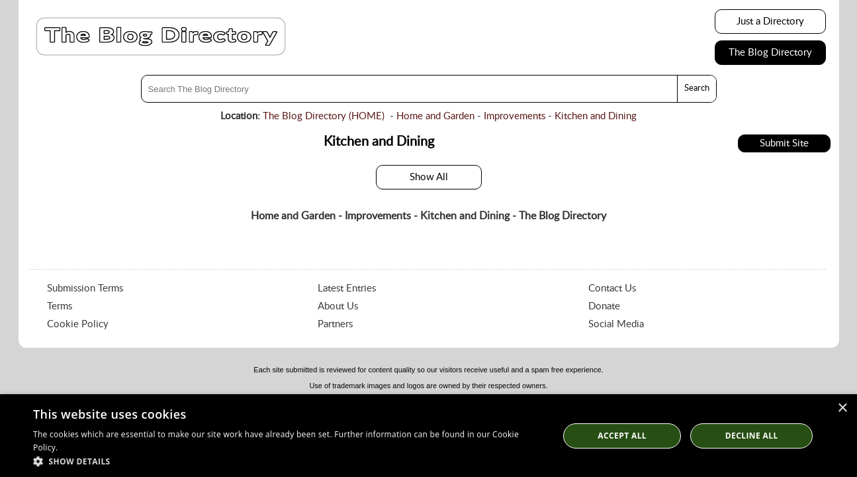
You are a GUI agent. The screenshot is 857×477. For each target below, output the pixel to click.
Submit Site (784, 143)
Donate (604, 306)
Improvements (514, 116)
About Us (338, 306)
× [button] (842, 408)
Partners (335, 324)
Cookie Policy (78, 324)
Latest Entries (347, 288)
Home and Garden (435, 116)
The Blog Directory (770, 53)
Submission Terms (85, 288)
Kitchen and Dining (596, 116)
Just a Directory (770, 21)
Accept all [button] (622, 435)
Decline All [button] (751, 435)
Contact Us (612, 288)
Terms (59, 306)
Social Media (616, 324)
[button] (288, 460)
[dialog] (428, 435)
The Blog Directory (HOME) (323, 116)
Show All (429, 177)
